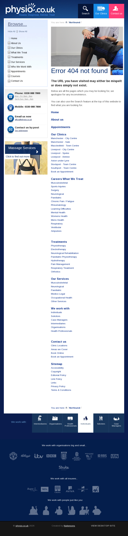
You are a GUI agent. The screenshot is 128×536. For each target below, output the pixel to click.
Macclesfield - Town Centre (65, 145)
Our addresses (21, 131)
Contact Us (17, 81)
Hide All (11, 31)
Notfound (74, 22)
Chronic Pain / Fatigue (62, 201)
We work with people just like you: (65, 500)
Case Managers (59, 320)
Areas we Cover (59, 349)
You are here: (58, 22)
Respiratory (57, 223)
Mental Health (58, 212)
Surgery (55, 190)
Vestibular (56, 227)
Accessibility (57, 368)
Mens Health (57, 220)
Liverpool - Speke (60, 153)
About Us (16, 43)
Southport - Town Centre (63, 168)
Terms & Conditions (61, 390)
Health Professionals (61, 331)
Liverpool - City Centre (62, 149)
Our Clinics (17, 48)
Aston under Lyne (60, 160)
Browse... (17, 24)
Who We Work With (21, 66)
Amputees (56, 231)
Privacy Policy (58, 386)
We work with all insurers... (64, 478)
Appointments (18, 71)
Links (53, 382)
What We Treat (19, 52)
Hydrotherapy (58, 260)
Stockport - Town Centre (63, 164)
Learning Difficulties (61, 209)
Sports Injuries (58, 186)
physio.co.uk (22, 525)
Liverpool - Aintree (60, 157)
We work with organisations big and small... (64, 445)
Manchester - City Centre (64, 138)
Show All (23, 31)
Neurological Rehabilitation (65, 253)
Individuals (56, 312)
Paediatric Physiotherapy (64, 257)
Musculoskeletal (59, 183)
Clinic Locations (59, 345)
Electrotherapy (58, 249)
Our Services (18, 62)
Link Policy (56, 379)
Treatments (17, 57)
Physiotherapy (58, 245)
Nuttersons (69, 525)
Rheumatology (58, 205)
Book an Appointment (62, 171)
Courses (15, 76)
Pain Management (60, 264)
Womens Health (59, 216)
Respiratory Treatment (62, 268)
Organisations (58, 327)
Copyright (56, 371)
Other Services (58, 301)
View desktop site (103, 525)
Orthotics (55, 271)
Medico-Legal (58, 294)
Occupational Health (61, 297)
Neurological (57, 194)
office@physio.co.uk (23, 120)
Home (14, 38)
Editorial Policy (58, 375)
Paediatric (56, 197)
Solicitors (55, 316)
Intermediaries (58, 323)
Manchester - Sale (60, 142)
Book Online (57, 353)
